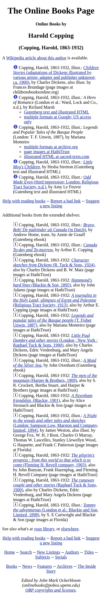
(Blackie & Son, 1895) (52, 282)
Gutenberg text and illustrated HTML (56, 112)
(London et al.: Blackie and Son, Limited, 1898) (55, 510)
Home (9, 552)
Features (44, 566)
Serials (61, 557)
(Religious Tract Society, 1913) (55, 300)
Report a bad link (66, 201)
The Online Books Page (51, 10)
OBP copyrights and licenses (50, 590)
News (27, 566)
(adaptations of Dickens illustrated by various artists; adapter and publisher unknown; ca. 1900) (56, 75)
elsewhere (70, 529)
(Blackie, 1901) (52, 398)
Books (11, 566)
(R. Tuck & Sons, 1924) (53, 262)
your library (44, 529)
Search (26, 552)
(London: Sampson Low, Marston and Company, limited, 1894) (55, 423)
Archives (65, 566)
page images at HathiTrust (47, 151)
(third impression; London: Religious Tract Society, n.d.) (55, 182)
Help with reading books (23, 201)
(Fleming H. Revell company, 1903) (53, 460)
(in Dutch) (54, 227)
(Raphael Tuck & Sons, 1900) (55, 485)
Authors (72, 552)
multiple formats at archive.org (51, 146)
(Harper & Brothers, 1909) (55, 378)
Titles (89, 552)
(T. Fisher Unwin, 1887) (53, 320)
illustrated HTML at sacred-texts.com (56, 156)
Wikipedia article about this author (36, 58)
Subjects (42, 557)
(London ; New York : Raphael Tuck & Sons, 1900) (55, 340)
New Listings (48, 552)
